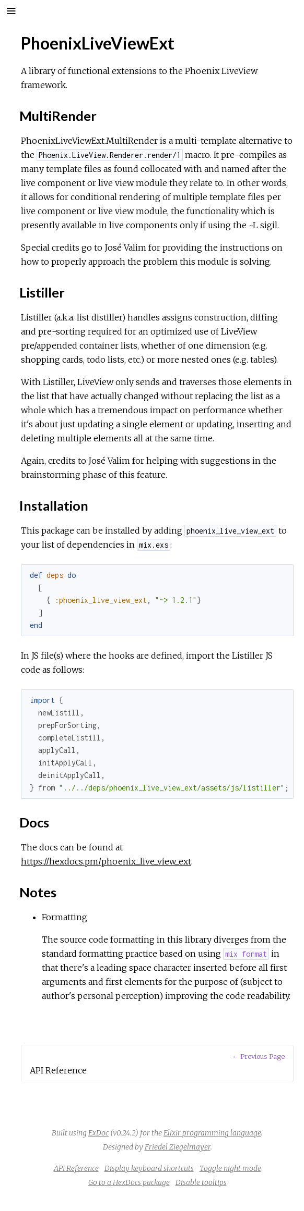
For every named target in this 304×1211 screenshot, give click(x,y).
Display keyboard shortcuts (149, 1168)
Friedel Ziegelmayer (178, 1147)
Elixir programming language (212, 1133)
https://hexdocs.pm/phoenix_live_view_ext (106, 861)
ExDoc (98, 1133)
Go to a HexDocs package (129, 1182)
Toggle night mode (230, 1168)
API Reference (76, 1168)
